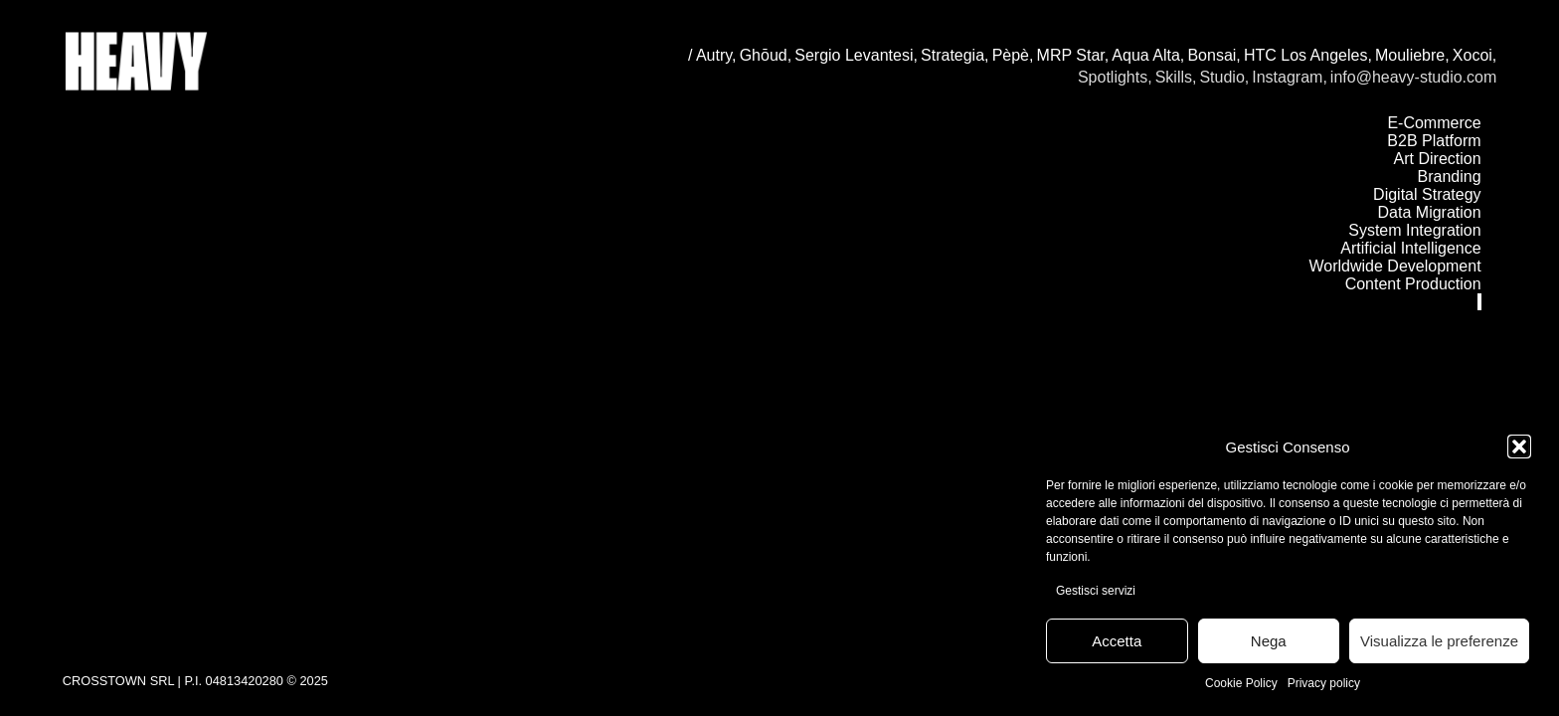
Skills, (1176, 77)
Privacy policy (1324, 683)
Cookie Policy (1241, 683)
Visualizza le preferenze (1439, 640)
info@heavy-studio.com (1413, 77)
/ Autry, (712, 55)
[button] (1519, 446)
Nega (1269, 640)
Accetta (1116, 640)
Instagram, (1289, 77)
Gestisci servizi (1095, 591)
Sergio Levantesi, (856, 55)
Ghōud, (765, 55)
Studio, (1224, 77)
